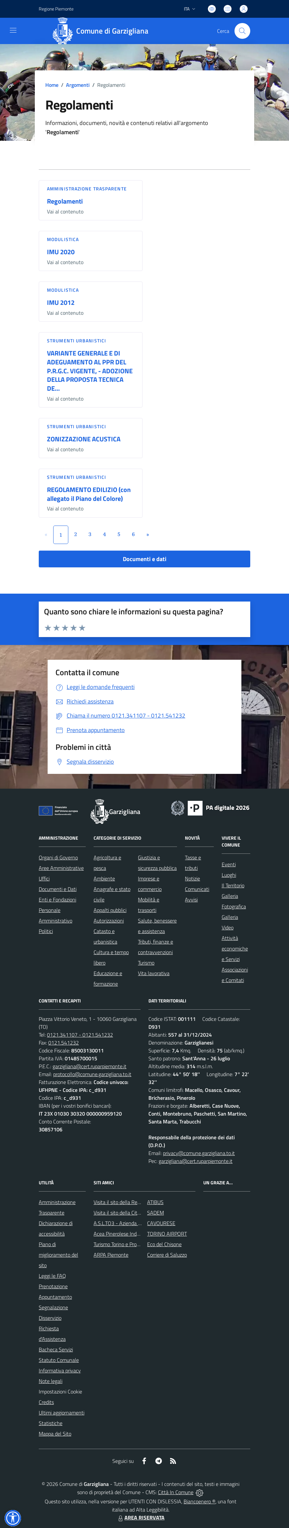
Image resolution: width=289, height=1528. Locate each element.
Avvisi (191, 899)
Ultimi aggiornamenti (61, 1413)
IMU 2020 (61, 252)
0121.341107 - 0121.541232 (80, 1035)
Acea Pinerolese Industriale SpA (128, 1234)
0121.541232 (63, 1043)
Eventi (229, 864)
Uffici (44, 878)
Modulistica (63, 239)
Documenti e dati (145, 559)
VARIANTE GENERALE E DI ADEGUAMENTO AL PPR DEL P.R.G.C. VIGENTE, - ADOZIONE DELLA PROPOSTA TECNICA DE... (90, 370)
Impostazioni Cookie (60, 1391)
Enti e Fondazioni (57, 899)
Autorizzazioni (109, 920)
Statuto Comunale (59, 1360)
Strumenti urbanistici (76, 340)
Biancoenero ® (199, 1501)
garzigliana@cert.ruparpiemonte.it (89, 1066)
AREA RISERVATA (141, 1517)
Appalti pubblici (110, 910)
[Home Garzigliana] (102, 30)
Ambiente (104, 878)
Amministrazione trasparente (87, 188)
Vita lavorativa (153, 973)
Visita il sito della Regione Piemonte (132, 1202)
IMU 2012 (61, 302)
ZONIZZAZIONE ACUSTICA (84, 439)
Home (51, 85)
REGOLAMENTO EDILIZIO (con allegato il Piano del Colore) (89, 494)
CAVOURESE (161, 1223)
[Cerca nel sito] (242, 31)
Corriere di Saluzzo (167, 1255)
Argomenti (78, 85)
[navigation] (13, 30)
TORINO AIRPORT (167, 1234)
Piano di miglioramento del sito (58, 1254)
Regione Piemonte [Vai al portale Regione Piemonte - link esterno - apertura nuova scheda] (56, 8)
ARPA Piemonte (111, 1255)
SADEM (155, 1213)
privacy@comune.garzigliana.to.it (199, 1153)
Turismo (146, 963)
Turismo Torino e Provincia (121, 1244)
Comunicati (197, 889)
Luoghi (229, 875)
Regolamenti (65, 201)
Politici (46, 931)
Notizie (192, 878)
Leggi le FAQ (52, 1276)
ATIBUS (155, 1202)
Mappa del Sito (55, 1434)
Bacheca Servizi (56, 1349)
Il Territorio (233, 885)
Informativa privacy (60, 1370)
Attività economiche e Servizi (235, 948)
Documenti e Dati (58, 889)
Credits (46, 1402)
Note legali (50, 1381)
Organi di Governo (58, 857)
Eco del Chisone (164, 1244)
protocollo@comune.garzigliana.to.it (92, 1074)
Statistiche (50, 1423)
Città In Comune (175, 1492)
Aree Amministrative (61, 868)
